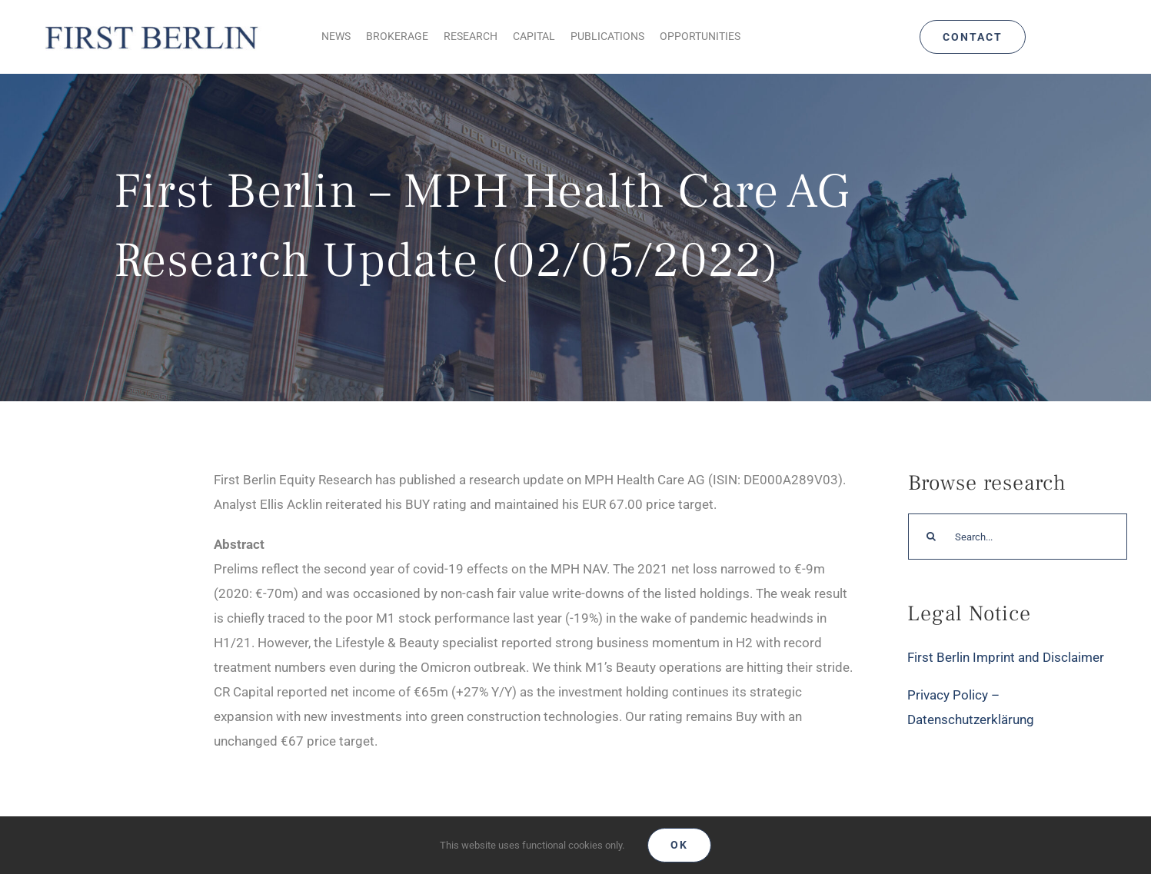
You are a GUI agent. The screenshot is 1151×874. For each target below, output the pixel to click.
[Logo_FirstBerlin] (151, 25)
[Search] (931, 536)
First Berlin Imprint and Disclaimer (1005, 657)
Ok (679, 845)
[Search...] (1017, 536)
